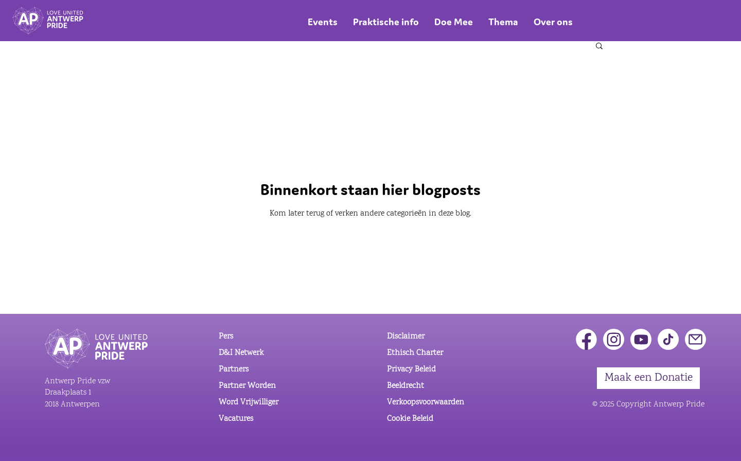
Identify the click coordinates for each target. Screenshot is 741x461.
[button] (599, 46)
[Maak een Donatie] (648, 378)
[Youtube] (640, 339)
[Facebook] (586, 339)
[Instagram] (613, 339)
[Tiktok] (668, 339)
